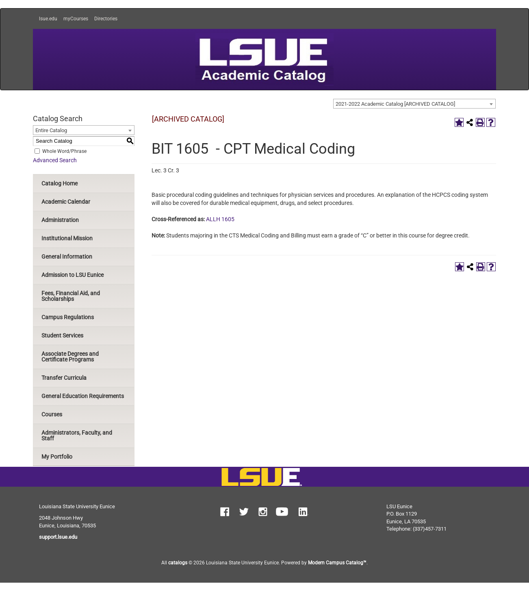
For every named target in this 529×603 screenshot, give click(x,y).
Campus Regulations (67, 317)
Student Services (62, 335)
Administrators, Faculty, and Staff (76, 435)
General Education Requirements (82, 396)
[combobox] (414, 104)
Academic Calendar (65, 201)
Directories (105, 19)
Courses (51, 414)
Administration (60, 220)
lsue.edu (48, 19)
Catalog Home (59, 183)
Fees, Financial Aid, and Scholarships (70, 296)
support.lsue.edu (58, 537)
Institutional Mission (67, 238)
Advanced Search (55, 160)
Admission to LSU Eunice (72, 275)
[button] (225, 512)
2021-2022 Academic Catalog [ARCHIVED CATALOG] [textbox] (395, 104)
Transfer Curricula (64, 377)
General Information (66, 256)
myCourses (75, 19)
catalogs (177, 563)
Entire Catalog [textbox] (51, 130)
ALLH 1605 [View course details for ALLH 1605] (220, 219)
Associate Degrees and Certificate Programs (70, 356)
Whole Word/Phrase (64, 151)
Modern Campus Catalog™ (337, 563)
